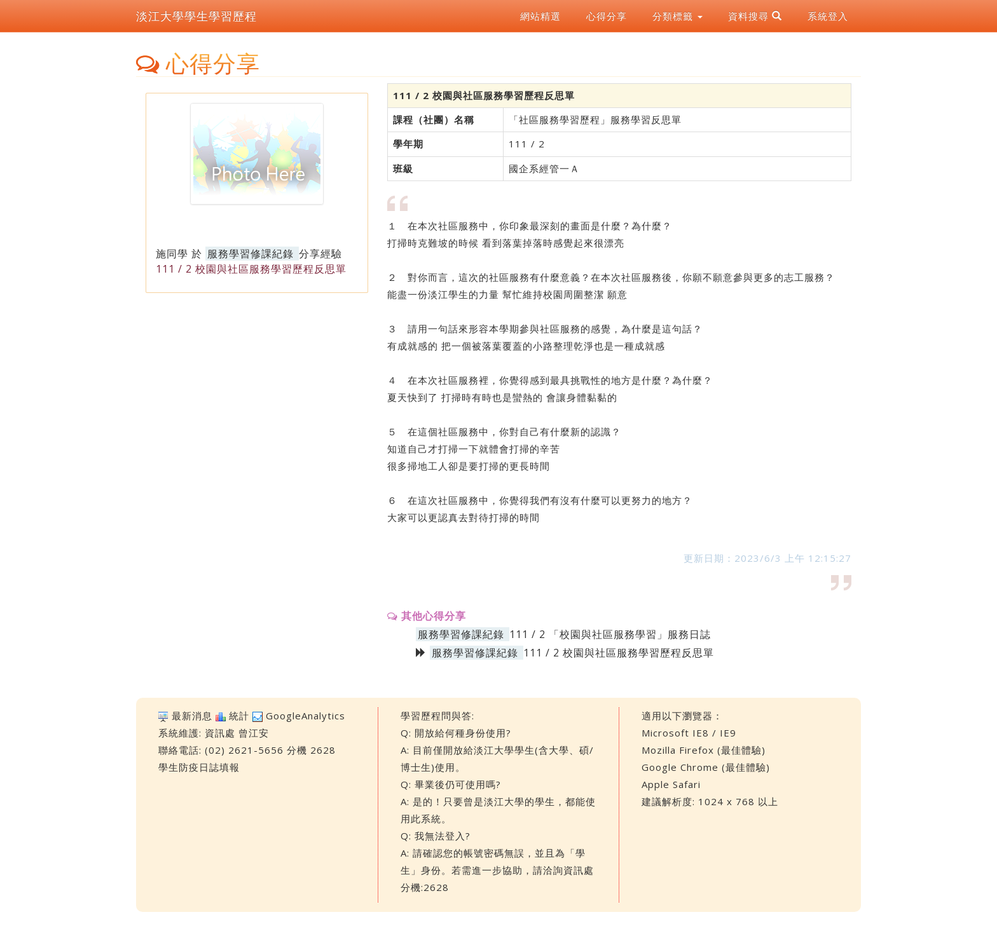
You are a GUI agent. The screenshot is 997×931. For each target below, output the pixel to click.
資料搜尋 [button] (755, 16)
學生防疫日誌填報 (199, 767)
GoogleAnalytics (305, 715)
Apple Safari (671, 784)
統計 (239, 715)
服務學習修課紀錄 (250, 254)
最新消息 (192, 715)
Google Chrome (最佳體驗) (706, 767)
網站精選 (540, 16)
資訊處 (220, 732)
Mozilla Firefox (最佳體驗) (704, 750)
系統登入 (828, 16)
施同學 (172, 254)
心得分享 (606, 16)
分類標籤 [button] (677, 16)
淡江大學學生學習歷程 (196, 16)
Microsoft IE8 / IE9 (689, 732)
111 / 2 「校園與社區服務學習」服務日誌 (610, 634)
